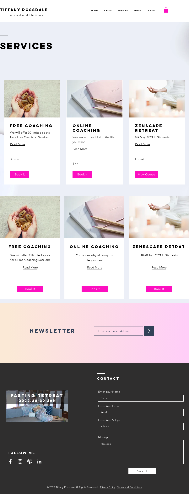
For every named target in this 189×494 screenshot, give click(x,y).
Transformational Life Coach (24, 14)
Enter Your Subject (110, 420)
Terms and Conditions (129, 487)
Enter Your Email (109, 405)
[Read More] (30, 267)
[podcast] (30, 461)
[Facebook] (10, 461)
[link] (32, 125)
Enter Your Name (109, 391)
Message (103, 436)
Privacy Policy (107, 487)
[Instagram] (20, 461)
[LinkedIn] (39, 461)
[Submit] (142, 471)
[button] (137, 10)
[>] (149, 331)
